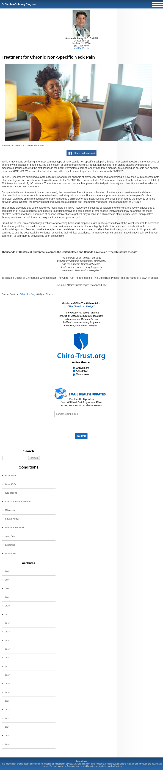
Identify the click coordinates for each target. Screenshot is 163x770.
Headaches (11, 492)
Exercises (10, 544)
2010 (7, 606)
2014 (7, 640)
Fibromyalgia (12, 518)
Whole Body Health (15, 527)
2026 (7, 744)
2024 (7, 727)
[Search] (14, 458)
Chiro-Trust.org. (28, 294)
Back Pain (10, 475)
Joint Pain (10, 536)
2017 (7, 666)
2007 (7, 580)
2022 (7, 710)
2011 (7, 614)
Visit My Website (81, 48)
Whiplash (10, 510)
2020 (7, 692)
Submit (81, 435)
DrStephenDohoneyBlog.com (19, 4)
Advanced (10, 553)
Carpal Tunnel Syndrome (18, 501)
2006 (7, 571)
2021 (7, 701)
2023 (7, 718)
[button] (34, 458)
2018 (7, 675)
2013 (7, 632)
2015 (7, 649)
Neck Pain (39, 145)
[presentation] (81, 425)
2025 (7, 736)
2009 (7, 597)
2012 (7, 623)
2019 (7, 684)
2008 (7, 588)
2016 (7, 658)
